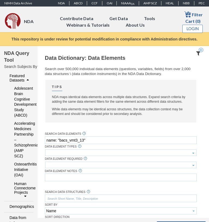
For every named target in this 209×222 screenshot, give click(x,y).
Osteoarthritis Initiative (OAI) (20, 169)
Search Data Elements (63, 133)
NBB (186, 3)
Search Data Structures (65, 191)
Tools (149, 18)
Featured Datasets (20, 78)
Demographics (20, 206)
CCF (94, 3)
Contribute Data (76, 18)
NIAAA (127, 3)
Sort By (51, 204)
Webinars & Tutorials (88, 24)
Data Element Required (63, 158)
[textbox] (121, 140)
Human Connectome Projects (22, 190)
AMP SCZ (150, 3)
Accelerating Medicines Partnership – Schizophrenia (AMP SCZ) (20, 139)
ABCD (78, 3)
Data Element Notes (61, 171)
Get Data (118, 18)
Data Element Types (61, 146)
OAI (109, 3)
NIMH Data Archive (18, 3)
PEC (202, 3)
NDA (61, 3)
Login (193, 28)
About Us (135, 24)
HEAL (170, 3)
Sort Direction (57, 216)
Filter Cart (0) (193, 17)
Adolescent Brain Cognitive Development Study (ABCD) (20, 102)
